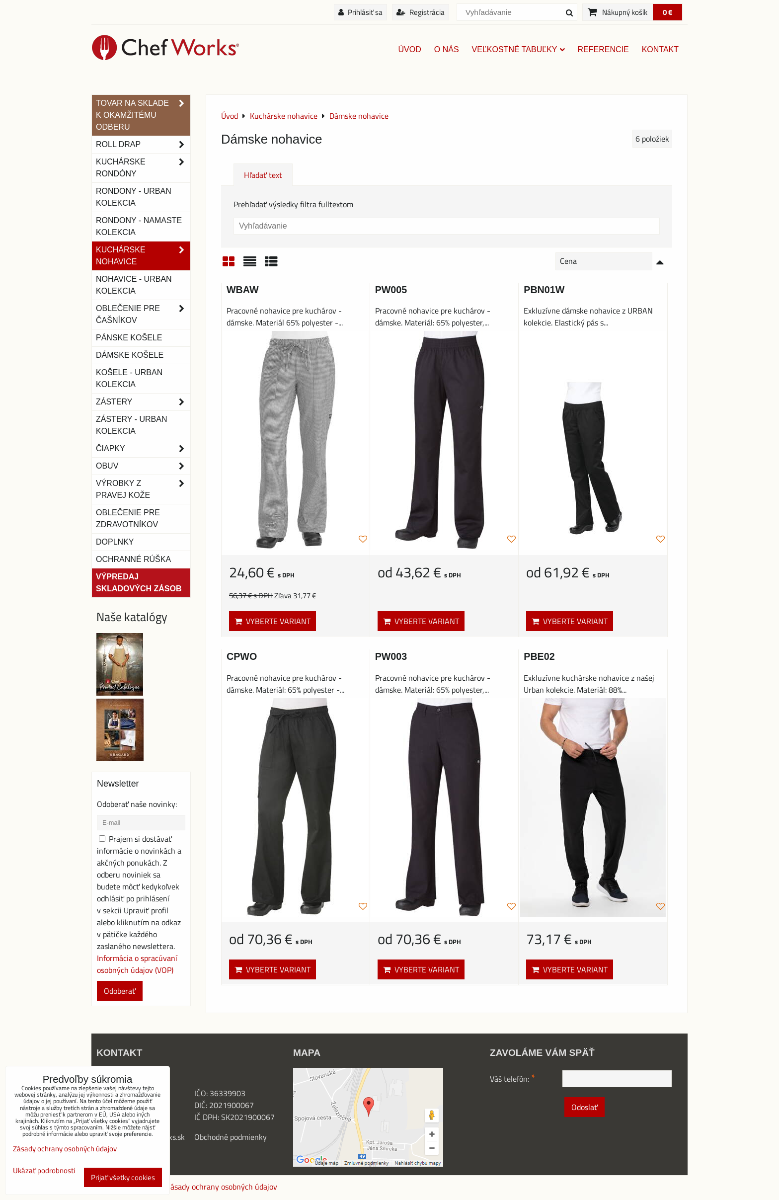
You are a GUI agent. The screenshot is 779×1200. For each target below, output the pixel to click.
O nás (446, 49)
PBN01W (544, 289)
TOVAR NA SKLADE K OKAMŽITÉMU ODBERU (143, 115)
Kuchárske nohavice (143, 255)
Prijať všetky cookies (123, 1177)
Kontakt (660, 49)
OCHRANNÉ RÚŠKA (133, 559)
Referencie (603, 49)
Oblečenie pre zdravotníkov (128, 518)
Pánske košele (129, 337)
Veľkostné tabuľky (518, 49)
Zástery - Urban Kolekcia (131, 425)
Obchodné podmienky (230, 1137)
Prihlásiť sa (360, 12)
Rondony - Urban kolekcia (133, 197)
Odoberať (120, 991)
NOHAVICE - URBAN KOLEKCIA (134, 285)
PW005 (391, 289)
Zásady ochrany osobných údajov (221, 1187)
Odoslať (584, 1107)
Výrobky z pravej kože (143, 489)
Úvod (409, 49)
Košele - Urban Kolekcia (129, 378)
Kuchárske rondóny (143, 168)
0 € (667, 12)
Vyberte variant (272, 621)
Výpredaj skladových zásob (138, 582)
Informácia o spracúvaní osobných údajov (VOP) (137, 964)
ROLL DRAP (143, 144)
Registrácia (420, 12)
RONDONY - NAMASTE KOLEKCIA (139, 226)
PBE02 (539, 656)
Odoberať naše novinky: (137, 804)
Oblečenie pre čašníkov (143, 314)
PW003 (391, 656)
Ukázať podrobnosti (44, 1171)
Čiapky (143, 448)
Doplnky (115, 542)
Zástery (143, 402)
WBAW (243, 289)
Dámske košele (129, 355)
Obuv (143, 466)
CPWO (242, 656)
